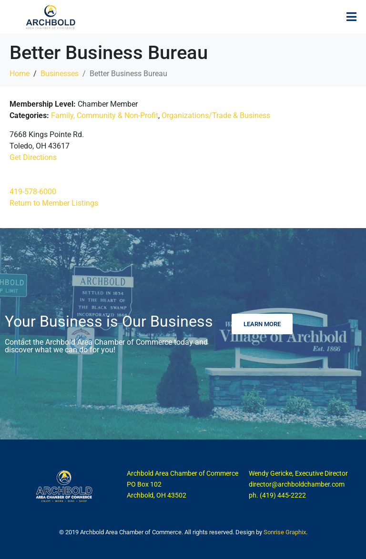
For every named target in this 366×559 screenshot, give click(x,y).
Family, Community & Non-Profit (104, 115)
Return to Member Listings (54, 203)
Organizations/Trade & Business (216, 115)
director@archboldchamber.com (297, 484)
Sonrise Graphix (285, 532)
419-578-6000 (33, 191)
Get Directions (33, 157)
